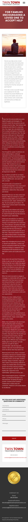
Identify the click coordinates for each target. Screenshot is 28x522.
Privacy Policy (15, 519)
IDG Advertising (10, 519)
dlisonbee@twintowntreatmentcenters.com (14, 502)
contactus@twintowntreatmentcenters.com (15, 457)
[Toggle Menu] (24, 2)
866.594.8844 (14, 497)
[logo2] (11, 3)
